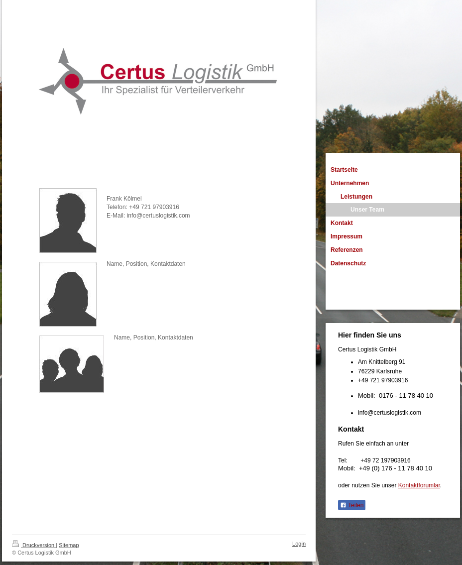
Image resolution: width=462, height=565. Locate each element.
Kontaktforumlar (419, 485)
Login (299, 544)
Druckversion (34, 545)
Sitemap (69, 545)
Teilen (351, 505)
